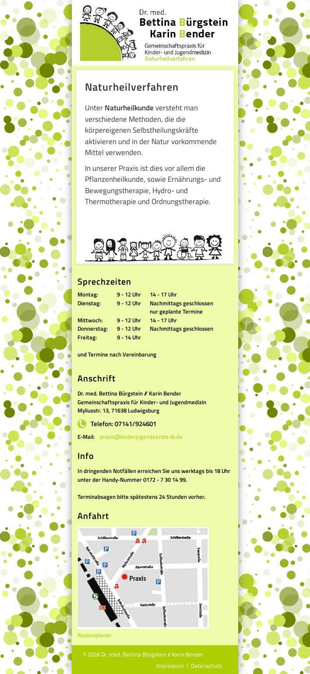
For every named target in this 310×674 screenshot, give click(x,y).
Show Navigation (225, 11)
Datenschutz (206, 665)
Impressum (170, 665)
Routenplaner (94, 635)
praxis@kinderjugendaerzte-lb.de (141, 436)
